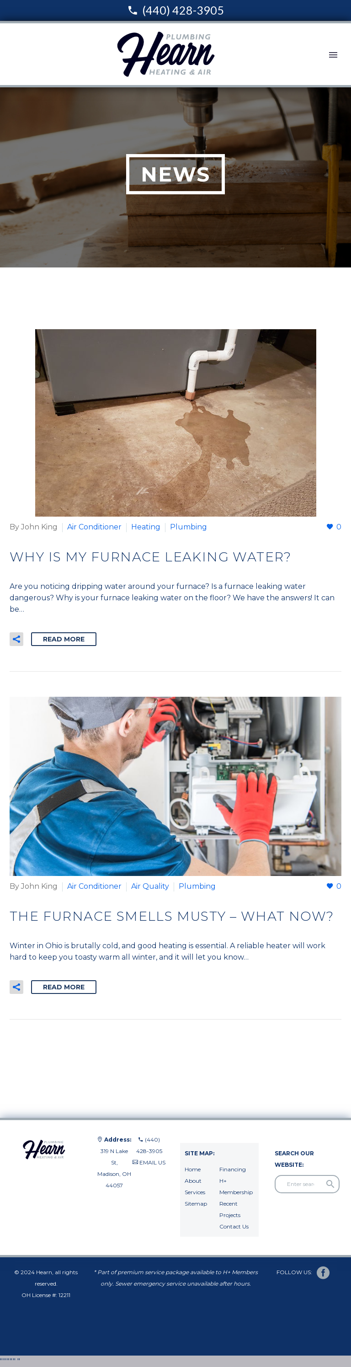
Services (195, 1192)
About (193, 1180)
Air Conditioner (94, 527)
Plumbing (188, 527)
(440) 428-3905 (183, 10)
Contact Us (234, 1226)
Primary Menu (333, 55)
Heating (145, 527)
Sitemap (196, 1203)
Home (193, 1169)
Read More (64, 639)
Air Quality (150, 886)
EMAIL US (152, 1162)
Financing (232, 1169)
